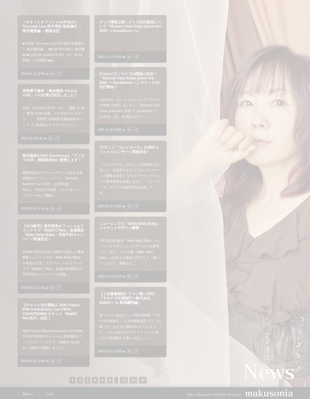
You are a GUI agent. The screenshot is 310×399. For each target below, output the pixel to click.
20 (133, 380)
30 (143, 380)
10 (124, 380)
